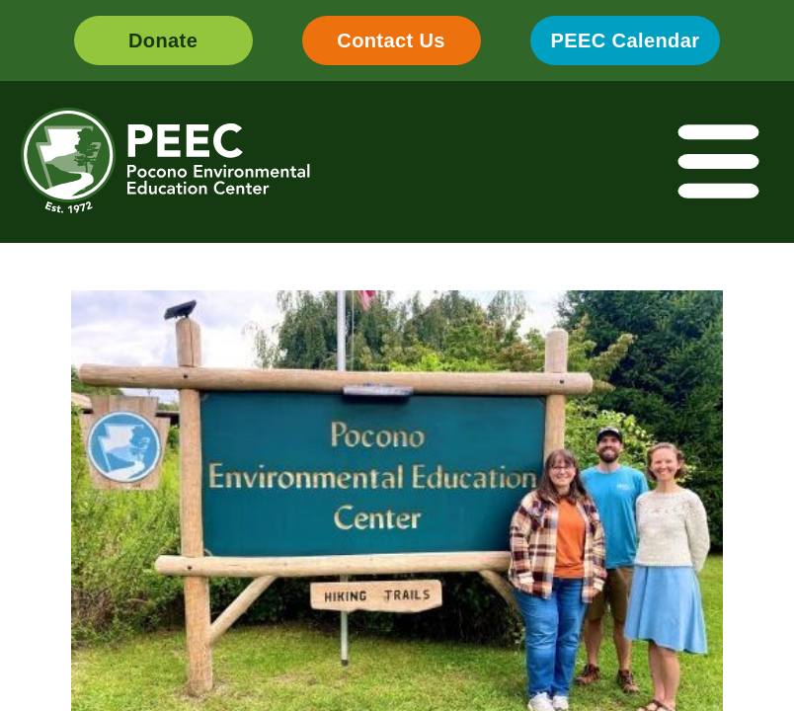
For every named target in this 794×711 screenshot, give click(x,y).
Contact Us (391, 40)
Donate (163, 40)
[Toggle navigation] (720, 162)
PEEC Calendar (625, 40)
